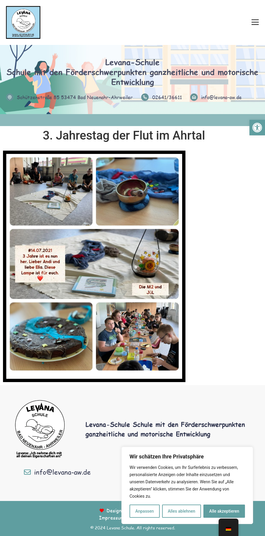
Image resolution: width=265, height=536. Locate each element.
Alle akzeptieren (224, 511)
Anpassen (144, 511)
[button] (257, 127)
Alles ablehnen (181, 511)
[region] (187, 485)
